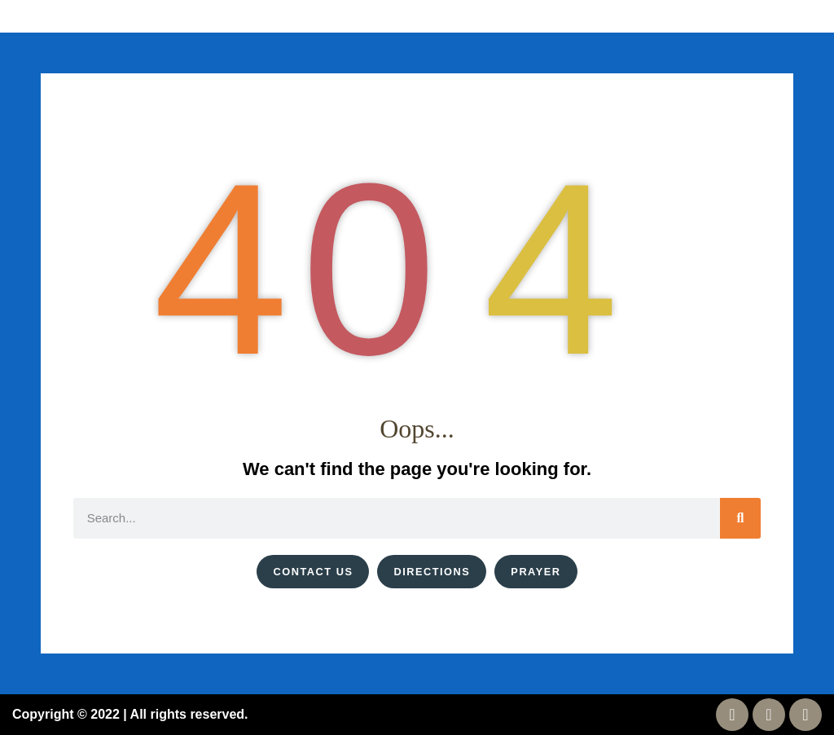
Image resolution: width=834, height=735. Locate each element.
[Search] (740, 518)
